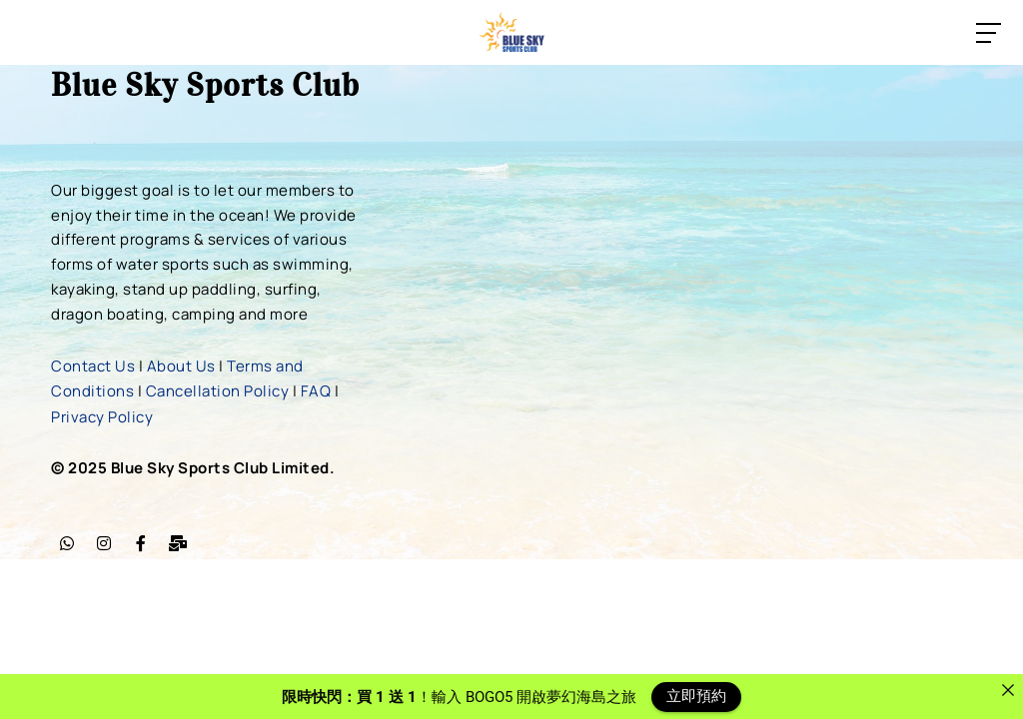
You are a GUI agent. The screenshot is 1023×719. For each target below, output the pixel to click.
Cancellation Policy (218, 388)
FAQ (316, 388)
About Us (181, 365)
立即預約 (696, 696)
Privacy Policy (102, 413)
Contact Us (93, 365)
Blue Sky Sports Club (205, 85)
